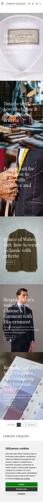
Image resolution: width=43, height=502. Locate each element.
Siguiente (31, 425)
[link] (22, 479)
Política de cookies (22, 479)
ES (29, 4)
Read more (9, 59)
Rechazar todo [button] (21, 489)
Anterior (11, 425)
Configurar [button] (21, 494)
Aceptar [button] (21, 484)
